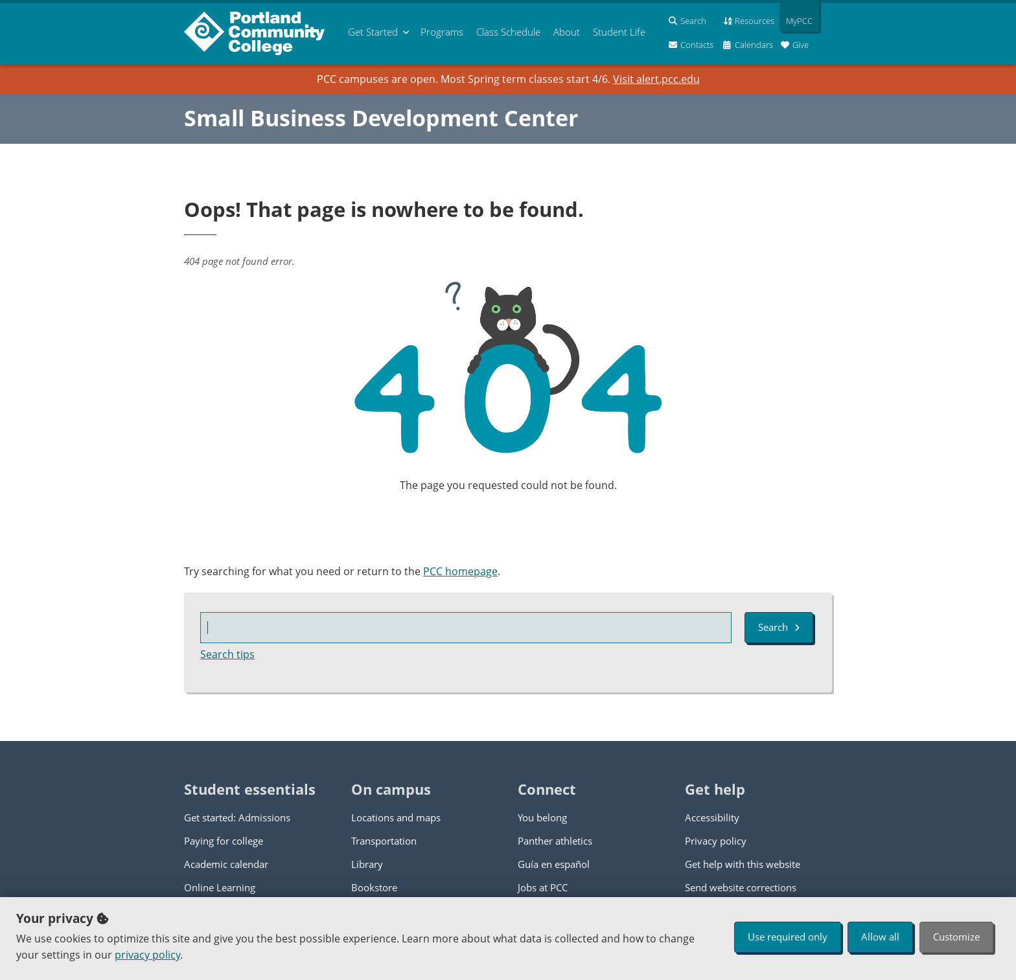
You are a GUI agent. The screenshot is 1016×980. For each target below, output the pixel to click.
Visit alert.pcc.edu (656, 79)
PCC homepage (460, 571)
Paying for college (223, 840)
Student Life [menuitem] (619, 31)
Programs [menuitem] (442, 31)
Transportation (384, 840)
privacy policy (147, 955)
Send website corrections (740, 887)
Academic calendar (226, 864)
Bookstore (374, 887)
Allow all (880, 936)
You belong (542, 817)
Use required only (787, 936)
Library (367, 864)
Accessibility (712, 817)
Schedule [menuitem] (508, 31)
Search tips (227, 654)
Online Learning (219, 887)
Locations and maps (396, 817)
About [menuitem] (566, 31)
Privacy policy (715, 840)
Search (779, 627)
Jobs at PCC (543, 887)
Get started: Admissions (237, 817)
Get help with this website (742, 864)
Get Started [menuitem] (373, 31)
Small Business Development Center (381, 118)
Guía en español (554, 864)
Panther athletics (555, 840)
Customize (956, 936)
